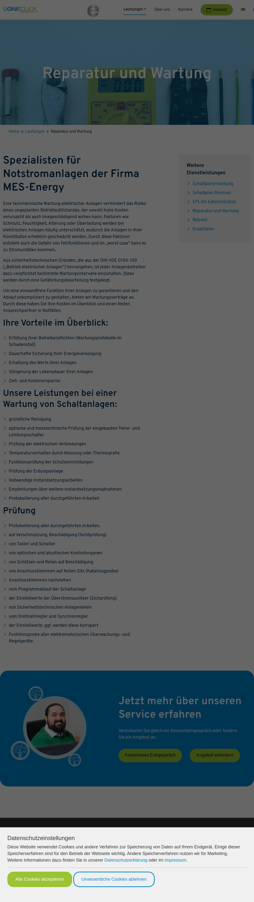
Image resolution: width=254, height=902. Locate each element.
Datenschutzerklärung (125, 860)
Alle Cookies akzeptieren (39, 879)
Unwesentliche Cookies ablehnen (114, 879)
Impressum (175, 860)
